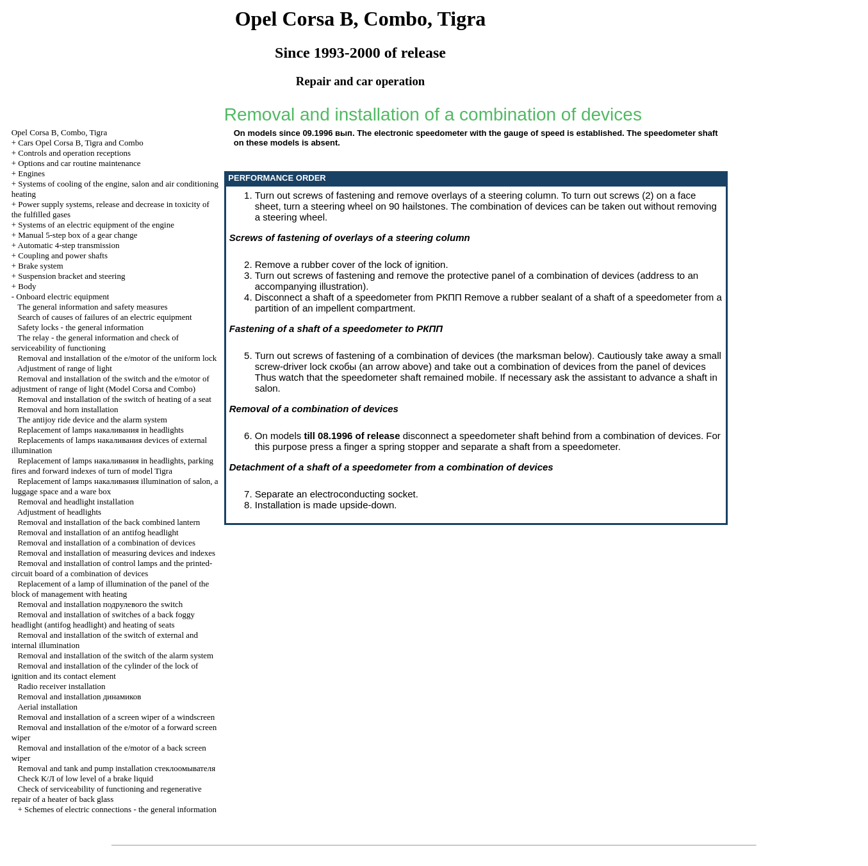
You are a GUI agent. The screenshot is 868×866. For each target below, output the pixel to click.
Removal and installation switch (100, 604)
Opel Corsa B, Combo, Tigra (60, 132)
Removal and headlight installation (75, 501)
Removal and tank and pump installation (116, 768)
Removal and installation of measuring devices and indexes (116, 553)
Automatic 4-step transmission (69, 245)
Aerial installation (47, 707)
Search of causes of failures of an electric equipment (104, 317)
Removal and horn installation (67, 409)
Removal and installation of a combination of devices (106, 542)
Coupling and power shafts (63, 255)
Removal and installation (79, 696)
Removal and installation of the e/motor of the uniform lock (117, 358)
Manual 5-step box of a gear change (77, 235)
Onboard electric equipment (62, 296)
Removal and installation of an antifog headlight (97, 532)
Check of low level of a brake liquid (85, 778)
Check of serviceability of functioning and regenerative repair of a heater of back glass (107, 794)
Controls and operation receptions (74, 153)
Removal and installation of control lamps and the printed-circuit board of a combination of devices (112, 568)
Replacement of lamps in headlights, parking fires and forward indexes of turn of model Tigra (112, 466)
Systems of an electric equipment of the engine (96, 224)
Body (27, 286)
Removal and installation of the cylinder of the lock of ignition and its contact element (105, 671)
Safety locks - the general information (80, 327)
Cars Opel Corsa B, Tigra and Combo (80, 142)
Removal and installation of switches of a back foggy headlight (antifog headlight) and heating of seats (103, 619)
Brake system (40, 266)
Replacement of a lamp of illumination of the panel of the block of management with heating (110, 589)
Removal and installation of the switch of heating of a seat (114, 399)
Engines (31, 173)
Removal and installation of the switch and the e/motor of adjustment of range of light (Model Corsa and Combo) (110, 384)
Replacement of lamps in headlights (100, 430)
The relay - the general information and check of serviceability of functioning (95, 343)
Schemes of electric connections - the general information (120, 809)
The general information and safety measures (92, 307)
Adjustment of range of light (64, 368)
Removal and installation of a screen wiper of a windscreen (116, 717)
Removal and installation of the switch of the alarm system (115, 655)
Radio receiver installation (61, 686)
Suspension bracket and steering (71, 276)
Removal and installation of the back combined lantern (108, 522)
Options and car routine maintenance (79, 163)
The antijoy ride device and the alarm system (92, 419)
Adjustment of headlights (59, 512)
